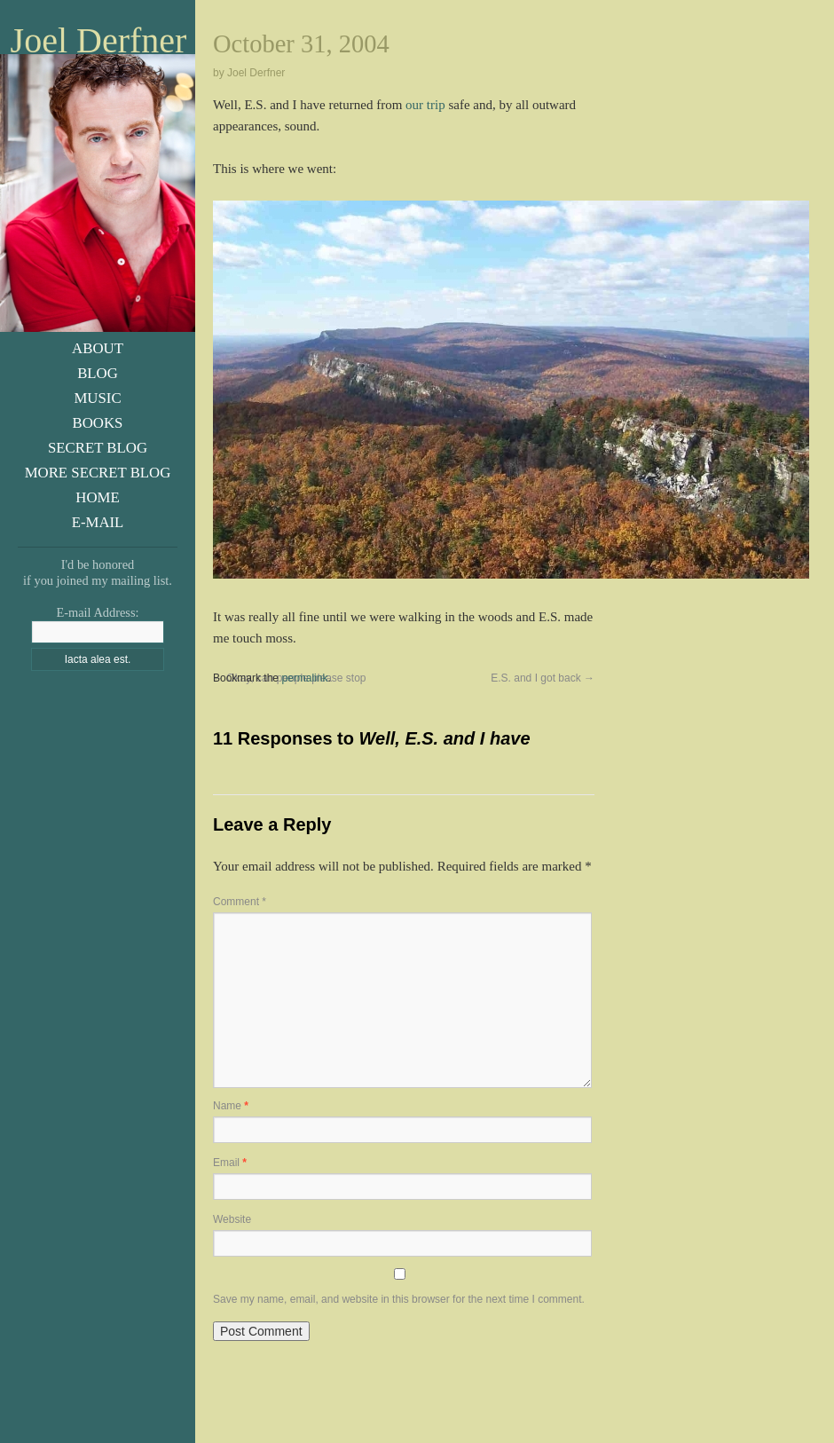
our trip (425, 105)
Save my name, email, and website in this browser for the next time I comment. (399, 1299)
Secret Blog (97, 447)
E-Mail (98, 522)
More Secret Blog (98, 472)
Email (230, 1162)
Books (98, 422)
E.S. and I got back (542, 678)
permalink (304, 678)
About (97, 348)
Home (97, 497)
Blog (97, 373)
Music (97, 398)
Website (232, 1219)
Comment (239, 901)
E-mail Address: (97, 612)
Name (230, 1106)
